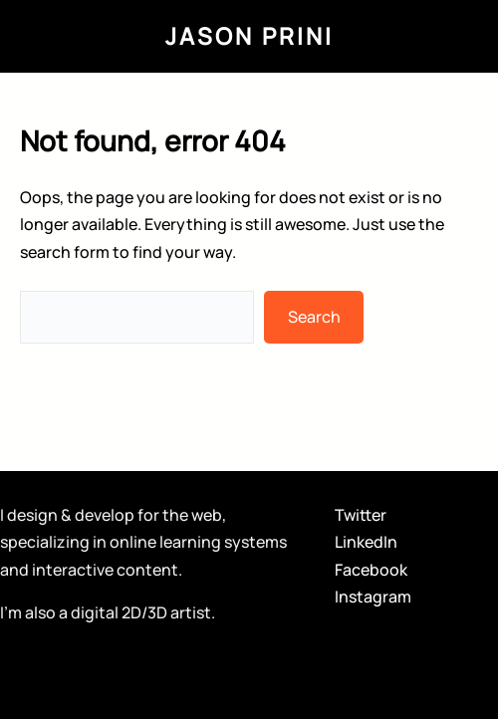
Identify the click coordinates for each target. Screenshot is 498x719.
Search (314, 317)
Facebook (371, 570)
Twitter (360, 515)
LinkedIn (366, 542)
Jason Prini (249, 36)
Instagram (373, 596)
